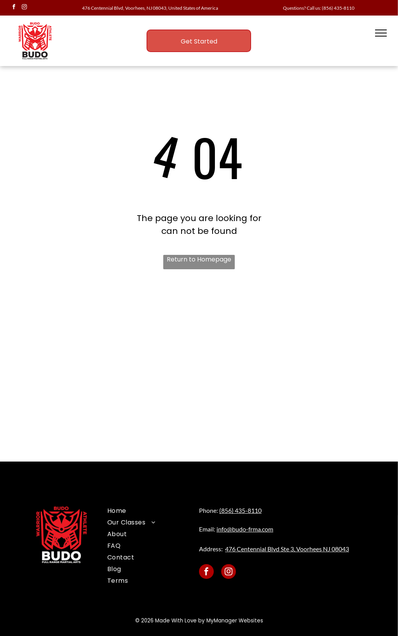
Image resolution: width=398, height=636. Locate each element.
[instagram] (24, 8)
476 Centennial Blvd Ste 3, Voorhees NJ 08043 (287, 548)
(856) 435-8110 (338, 8)
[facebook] (13, 8)
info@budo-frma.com (244, 529)
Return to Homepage (199, 259)
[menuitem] (148, 511)
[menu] (381, 33)
